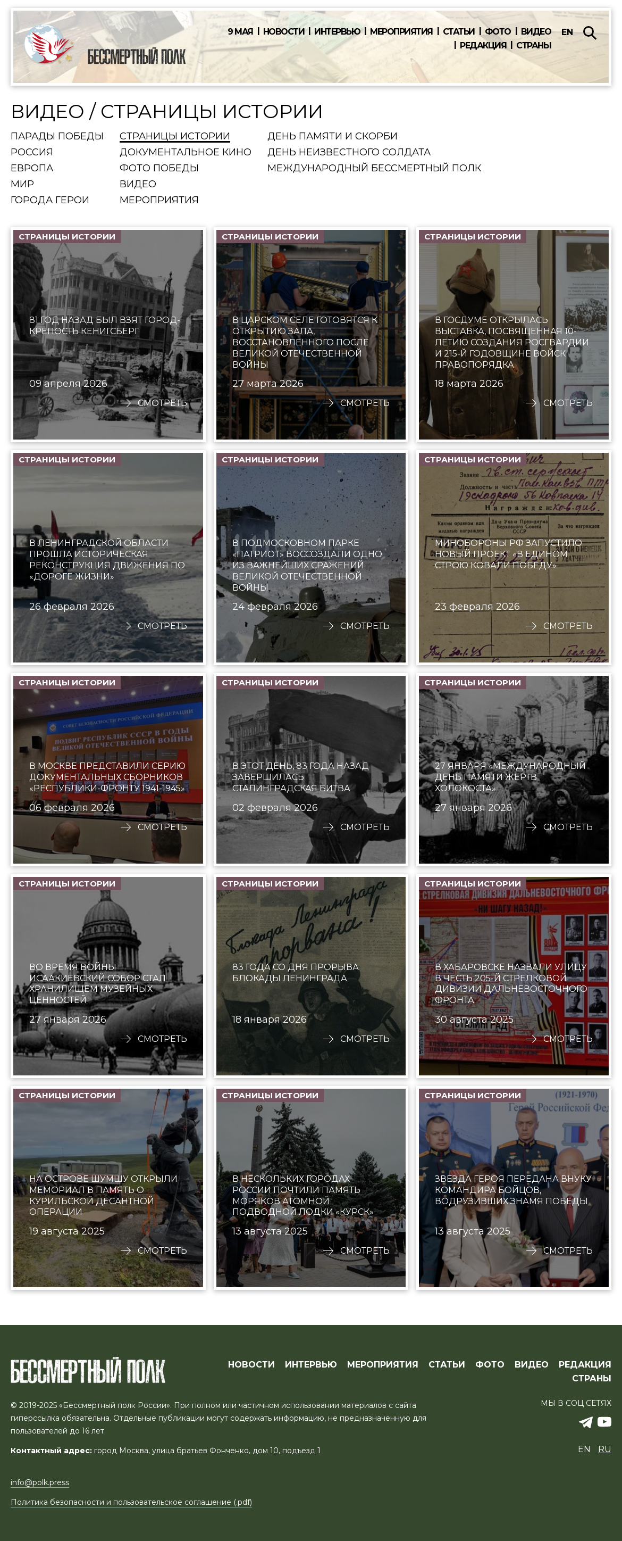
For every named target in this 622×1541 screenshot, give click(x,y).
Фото (498, 32)
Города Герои (50, 200)
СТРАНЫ (591, 1378)
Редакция (483, 46)
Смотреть (162, 403)
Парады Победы (57, 136)
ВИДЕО (532, 1365)
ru (604, 1449)
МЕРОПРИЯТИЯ (382, 1365)
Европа (32, 168)
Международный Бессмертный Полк (374, 168)
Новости (284, 32)
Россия (32, 152)
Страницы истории (175, 136)
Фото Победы (159, 168)
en (567, 32)
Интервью (337, 32)
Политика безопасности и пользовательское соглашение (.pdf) (131, 1502)
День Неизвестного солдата (349, 152)
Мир (22, 184)
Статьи (459, 32)
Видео (536, 32)
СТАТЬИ (446, 1365)
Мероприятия (401, 32)
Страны (533, 46)
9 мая (240, 32)
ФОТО (490, 1365)
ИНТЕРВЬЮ (311, 1365)
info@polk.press (40, 1482)
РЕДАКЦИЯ (585, 1365)
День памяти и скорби (332, 136)
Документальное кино (185, 152)
